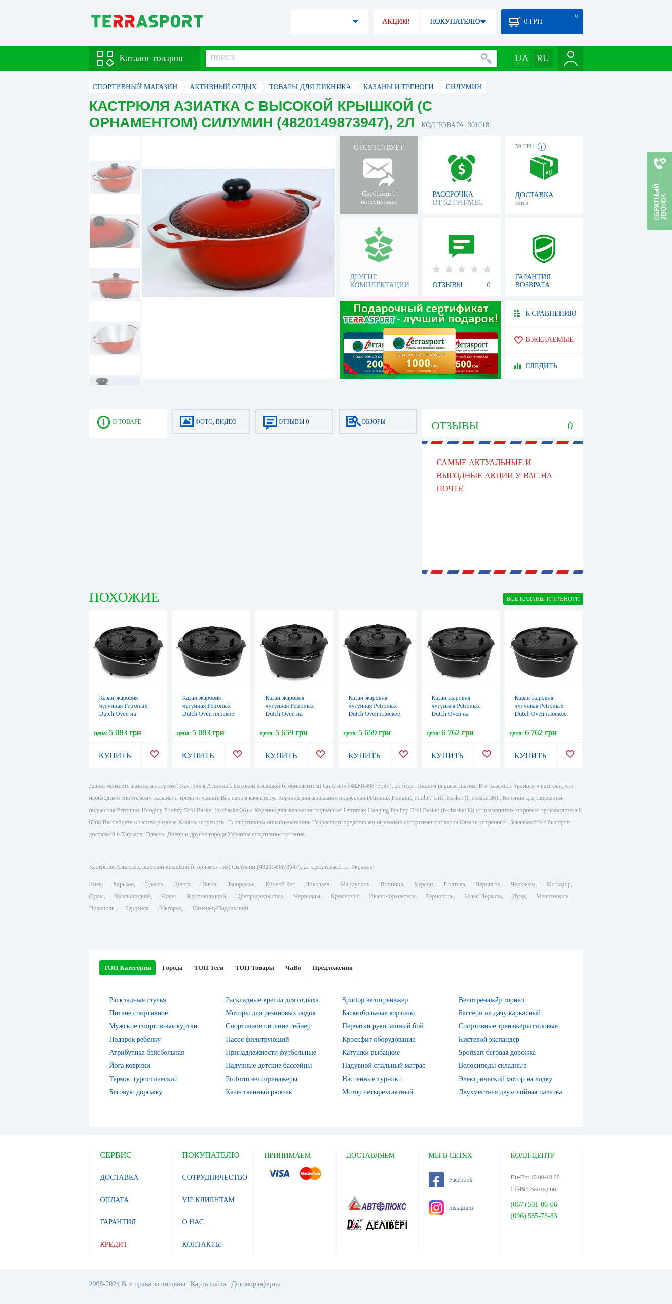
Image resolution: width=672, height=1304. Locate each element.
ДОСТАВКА (119, 1177)
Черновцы (307, 896)
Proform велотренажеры (261, 1079)
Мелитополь (552, 896)
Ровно (168, 896)
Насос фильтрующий (257, 1039)
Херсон (423, 884)
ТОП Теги (208, 967)
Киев (95, 884)
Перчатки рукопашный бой (383, 1026)
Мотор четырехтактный (377, 1092)
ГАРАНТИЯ (118, 1222)
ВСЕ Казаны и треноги (543, 598)
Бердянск (137, 908)
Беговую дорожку (136, 1092)
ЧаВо (293, 967)
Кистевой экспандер (489, 1039)
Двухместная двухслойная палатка (511, 1092)
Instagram (451, 1207)
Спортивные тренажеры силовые (508, 1026)
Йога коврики (130, 1065)
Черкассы (523, 884)
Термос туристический (143, 1079)
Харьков (123, 884)
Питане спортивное (138, 1013)
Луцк (519, 896)
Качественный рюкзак (259, 1092)
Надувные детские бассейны (269, 1065)
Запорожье (240, 884)
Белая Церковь (483, 896)
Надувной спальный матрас (383, 1065)
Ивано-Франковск (392, 896)
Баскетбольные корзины (378, 1013)
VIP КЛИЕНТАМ (208, 1200)
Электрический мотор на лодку (505, 1079)
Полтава (454, 884)
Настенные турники (372, 1079)
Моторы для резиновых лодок (271, 1013)
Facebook (451, 1179)
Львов (208, 884)
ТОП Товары (254, 967)
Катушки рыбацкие (371, 1052)
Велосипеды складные (493, 1065)
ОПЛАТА (114, 1200)
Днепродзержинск (260, 896)
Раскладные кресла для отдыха (272, 1000)
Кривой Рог (279, 884)
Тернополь (439, 896)
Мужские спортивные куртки (153, 1026)
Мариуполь (354, 884)
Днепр (182, 884)
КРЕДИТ (114, 1244)
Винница (391, 884)
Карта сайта (209, 1284)
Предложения (332, 967)
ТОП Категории (128, 967)
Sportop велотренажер (375, 1000)
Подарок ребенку (135, 1039)
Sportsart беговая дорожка (497, 1052)
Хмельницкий (133, 896)
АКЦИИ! (395, 21)
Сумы (96, 896)
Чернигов (488, 884)
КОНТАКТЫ (201, 1244)
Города (172, 967)
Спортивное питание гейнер (268, 1026)
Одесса (153, 884)
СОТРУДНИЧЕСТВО (215, 1177)
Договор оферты (256, 1284)
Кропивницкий (206, 896)
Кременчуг (344, 896)
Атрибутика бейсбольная (146, 1052)
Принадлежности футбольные (271, 1052)
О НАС (193, 1222)
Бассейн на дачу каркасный (500, 1013)
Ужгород (171, 908)
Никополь (102, 908)
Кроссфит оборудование (378, 1039)
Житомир (558, 884)
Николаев (317, 884)
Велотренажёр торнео (492, 1000)
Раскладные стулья (137, 1000)
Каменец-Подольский (220, 908)
